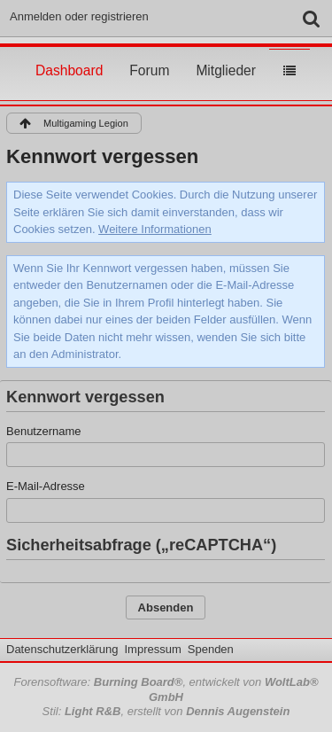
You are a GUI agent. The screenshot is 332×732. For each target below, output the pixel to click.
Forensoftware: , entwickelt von (165, 689)
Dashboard (69, 54)
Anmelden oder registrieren (79, 16)
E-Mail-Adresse (45, 486)
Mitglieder (225, 54)
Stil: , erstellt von (166, 711)
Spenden (211, 649)
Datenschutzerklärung (62, 649)
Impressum (152, 649)
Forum (149, 54)
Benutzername (43, 431)
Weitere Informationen (155, 229)
